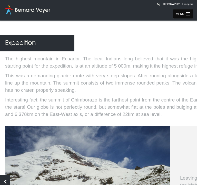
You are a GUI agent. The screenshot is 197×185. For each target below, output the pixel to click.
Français (187, 4)
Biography (171, 4)
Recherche (158, 4)
